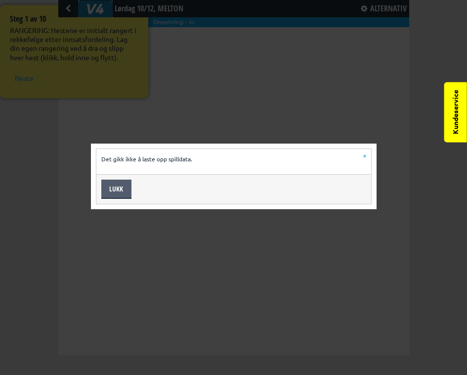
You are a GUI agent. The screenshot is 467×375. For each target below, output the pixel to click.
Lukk (116, 188)
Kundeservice (456, 112)
